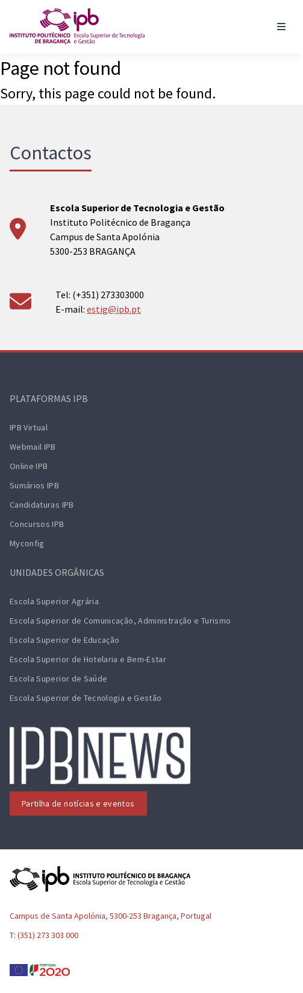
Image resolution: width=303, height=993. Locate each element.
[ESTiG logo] (77, 26)
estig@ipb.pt (114, 309)
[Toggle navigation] (281, 26)
